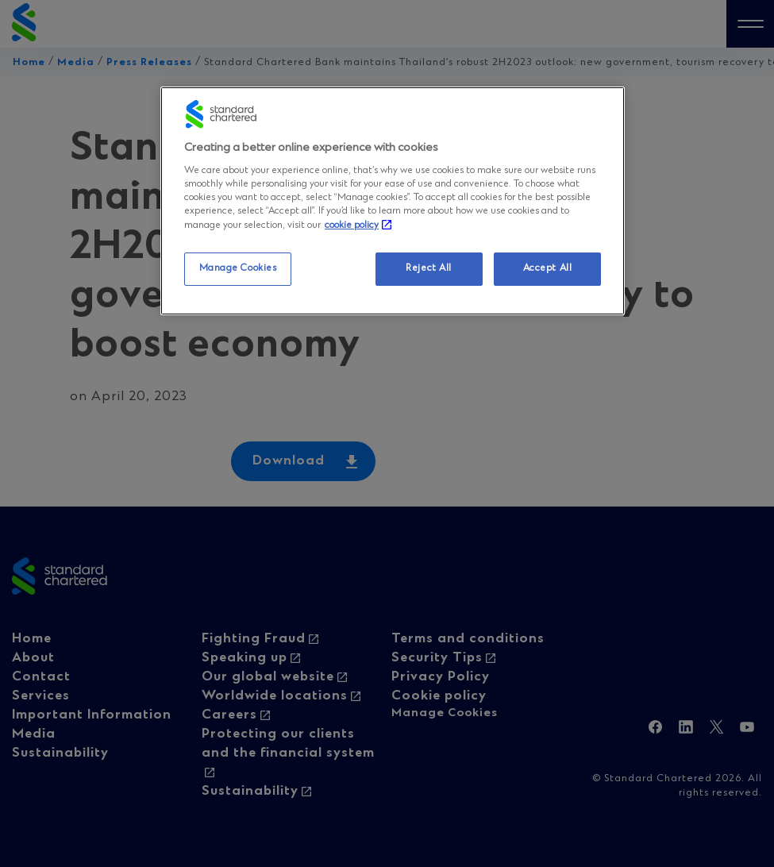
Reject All (429, 268)
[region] (392, 201)
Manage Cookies (238, 268)
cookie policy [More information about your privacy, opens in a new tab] (352, 225)
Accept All (547, 268)
